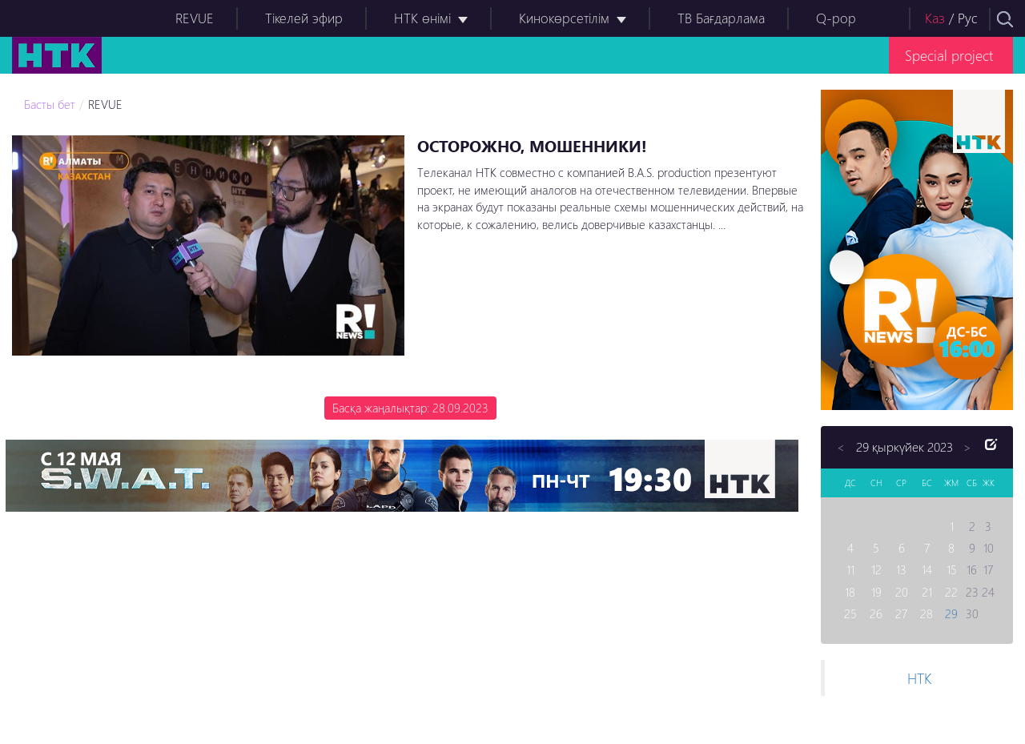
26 (876, 613)
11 (850, 569)
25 (850, 613)
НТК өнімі (422, 18)
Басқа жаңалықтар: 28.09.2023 (410, 408)
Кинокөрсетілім (564, 18)
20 (901, 592)
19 (876, 592)
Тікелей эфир (304, 18)
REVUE (194, 18)
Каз (935, 18)
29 (951, 613)
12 (876, 569)
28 (926, 613)
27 (901, 613)
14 (927, 569)
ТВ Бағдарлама (721, 18)
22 (951, 592)
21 (927, 592)
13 (901, 569)
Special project (949, 55)
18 (850, 592)
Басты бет (49, 104)
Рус (968, 18)
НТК (919, 678)
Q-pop (836, 18)
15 (952, 569)
